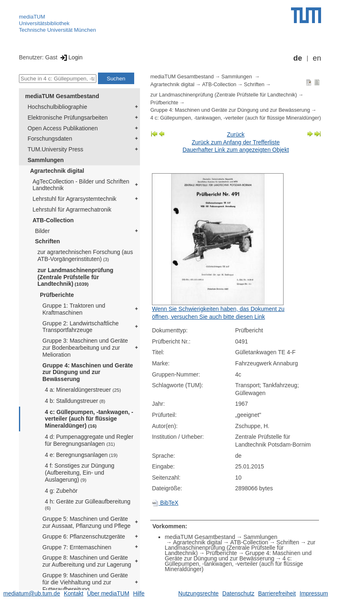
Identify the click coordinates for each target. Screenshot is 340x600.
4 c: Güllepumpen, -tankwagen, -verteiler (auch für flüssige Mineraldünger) (89, 419)
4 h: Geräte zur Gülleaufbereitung (87, 504)
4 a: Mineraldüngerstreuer (83, 389)
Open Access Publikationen (63, 128)
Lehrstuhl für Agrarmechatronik (72, 209)
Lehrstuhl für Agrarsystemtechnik (74, 198)
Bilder (42, 231)
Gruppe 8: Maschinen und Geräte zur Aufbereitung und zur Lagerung (86, 561)
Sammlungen (46, 160)
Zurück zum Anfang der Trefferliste (236, 142)
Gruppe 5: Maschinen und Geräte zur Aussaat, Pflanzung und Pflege (86, 522)
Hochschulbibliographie (57, 107)
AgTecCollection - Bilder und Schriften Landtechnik (81, 185)
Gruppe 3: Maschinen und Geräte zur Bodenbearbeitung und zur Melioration (85, 347)
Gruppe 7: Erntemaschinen (76, 547)
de (297, 58)
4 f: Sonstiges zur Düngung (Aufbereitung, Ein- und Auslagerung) (79, 472)
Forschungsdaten (50, 138)
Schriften (47, 241)
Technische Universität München (57, 30)
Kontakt (73, 593)
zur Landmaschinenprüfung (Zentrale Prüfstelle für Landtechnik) (75, 277)
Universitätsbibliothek (44, 23)
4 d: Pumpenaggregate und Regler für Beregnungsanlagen (89, 440)
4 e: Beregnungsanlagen (81, 455)
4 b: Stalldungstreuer (75, 401)
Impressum (314, 593)
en (317, 58)
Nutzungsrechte (198, 593)
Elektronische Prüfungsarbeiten (68, 117)
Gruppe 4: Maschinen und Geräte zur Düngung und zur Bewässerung (87, 372)
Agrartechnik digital (57, 170)
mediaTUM (32, 17)
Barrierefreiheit (277, 593)
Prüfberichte (57, 295)
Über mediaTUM (108, 593)
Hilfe (138, 593)
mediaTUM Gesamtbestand (62, 96)
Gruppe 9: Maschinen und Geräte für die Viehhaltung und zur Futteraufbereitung (85, 582)
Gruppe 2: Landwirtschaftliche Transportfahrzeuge (80, 327)
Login (70, 57)
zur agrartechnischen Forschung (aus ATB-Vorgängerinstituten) (85, 255)
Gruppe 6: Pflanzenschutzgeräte (83, 536)
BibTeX (165, 502)
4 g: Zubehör (61, 490)
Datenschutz (238, 593)
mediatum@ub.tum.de (31, 593)
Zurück (236, 134)
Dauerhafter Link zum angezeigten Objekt (235, 149)
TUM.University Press (55, 149)
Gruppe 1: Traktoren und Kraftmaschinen (73, 309)
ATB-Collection (53, 220)
